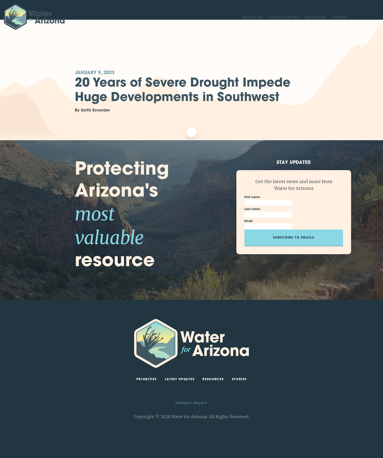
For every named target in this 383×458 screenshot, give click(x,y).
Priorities (253, 17)
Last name (252, 209)
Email (248, 221)
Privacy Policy (191, 403)
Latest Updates (284, 17)
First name (252, 197)
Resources (315, 17)
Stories (339, 17)
